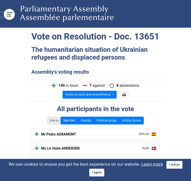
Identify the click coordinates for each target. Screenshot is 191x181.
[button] (124, 94)
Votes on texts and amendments (88, 94)
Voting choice (131, 120)
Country (85, 120)
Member (69, 120)
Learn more (152, 164)
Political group (107, 120)
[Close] (174, 165)
